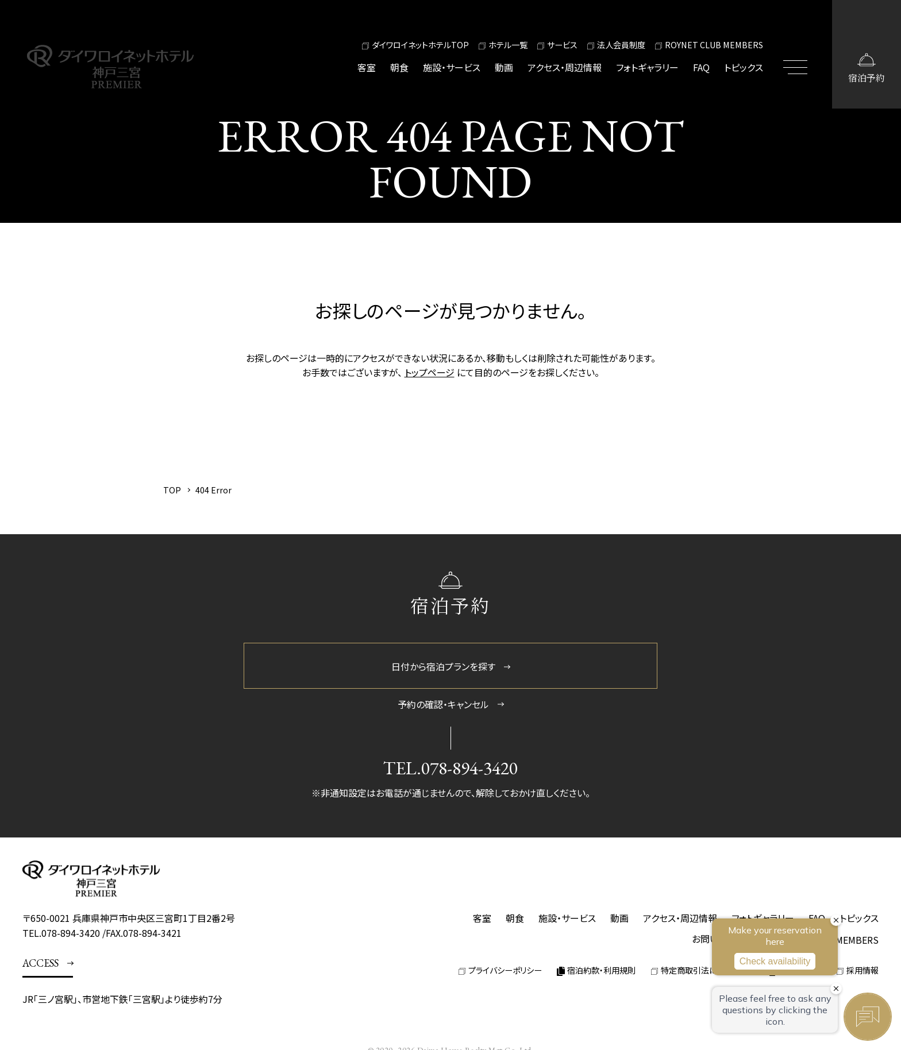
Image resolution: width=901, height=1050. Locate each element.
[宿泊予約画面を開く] (866, 54)
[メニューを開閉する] (797, 54)
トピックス (743, 67)
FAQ (701, 67)
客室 (366, 67)
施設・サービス (451, 67)
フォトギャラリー (647, 67)
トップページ (430, 372)
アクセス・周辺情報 (564, 67)
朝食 (399, 67)
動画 (504, 67)
